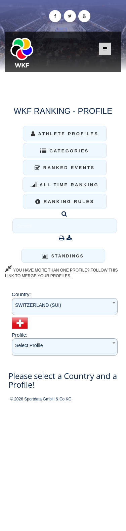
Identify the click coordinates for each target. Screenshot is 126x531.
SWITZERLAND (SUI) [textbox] (38, 305)
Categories (64, 150)
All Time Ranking (65, 184)
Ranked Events (65, 167)
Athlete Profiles (64, 133)
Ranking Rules (64, 201)
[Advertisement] (63, 467)
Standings (63, 256)
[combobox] (65, 306)
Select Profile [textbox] (29, 345)
